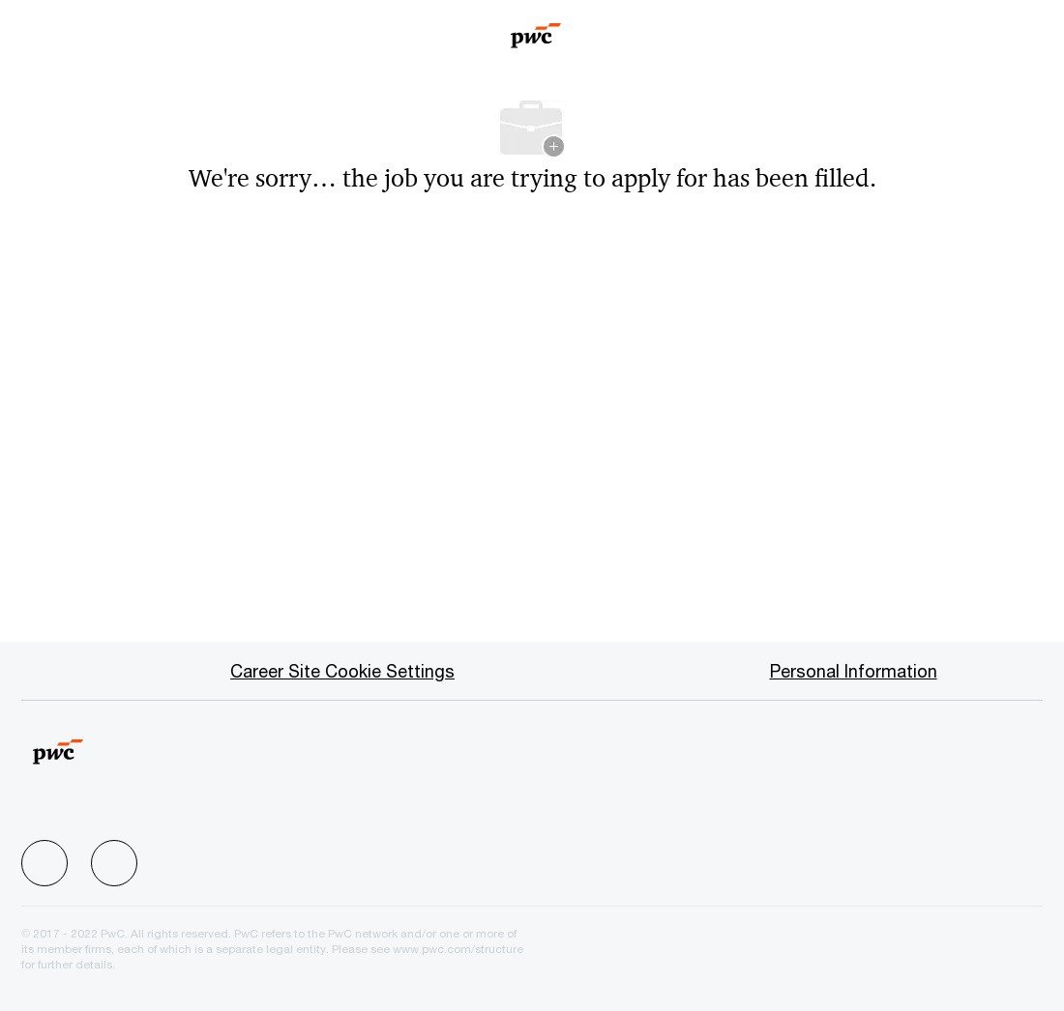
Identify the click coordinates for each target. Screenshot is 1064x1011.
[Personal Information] (854, 671)
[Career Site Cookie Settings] (342, 671)
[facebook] (44, 863)
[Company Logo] (536, 29)
